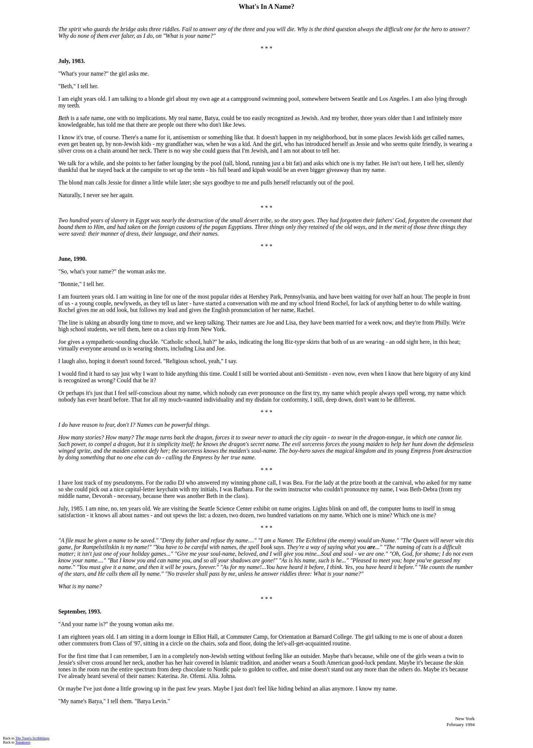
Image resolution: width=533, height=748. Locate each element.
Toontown (22, 742)
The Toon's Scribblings (32, 738)
